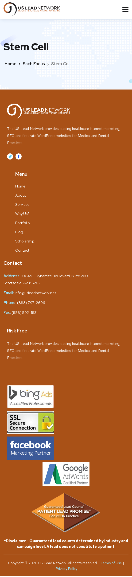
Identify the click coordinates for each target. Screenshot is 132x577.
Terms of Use (112, 563)
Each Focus (34, 63)
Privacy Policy (66, 568)
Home (10, 63)
